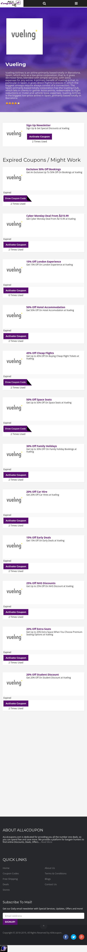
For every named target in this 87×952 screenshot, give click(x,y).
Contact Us (51, 884)
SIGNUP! (10, 921)
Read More (46, 842)
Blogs (48, 878)
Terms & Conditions (55, 873)
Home (6, 868)
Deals (6, 884)
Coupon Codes (11, 873)
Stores (6, 889)
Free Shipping (10, 878)
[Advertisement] (43, 761)
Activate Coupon (39, 136)
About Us (50, 868)
